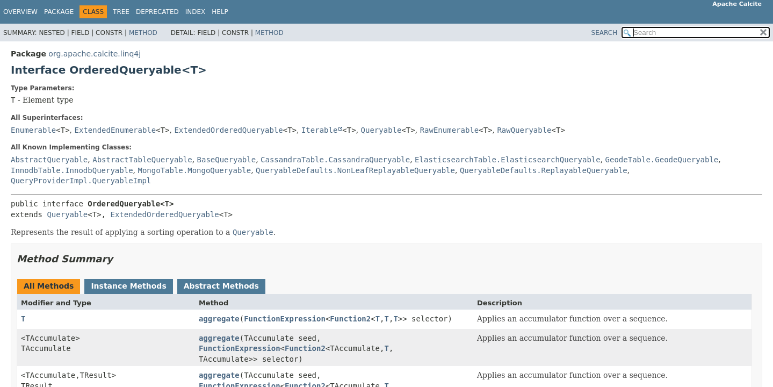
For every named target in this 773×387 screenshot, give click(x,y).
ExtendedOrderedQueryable (228, 130)
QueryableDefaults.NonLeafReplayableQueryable (355, 170)
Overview (20, 12)
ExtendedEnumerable (115, 130)
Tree (121, 12)
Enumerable (33, 130)
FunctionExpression (285, 318)
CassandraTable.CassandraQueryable (335, 159)
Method (143, 33)
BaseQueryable (226, 159)
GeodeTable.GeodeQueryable (662, 159)
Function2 (350, 318)
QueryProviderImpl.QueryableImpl (81, 180)
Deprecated (157, 12)
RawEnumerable (449, 130)
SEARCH (604, 33)
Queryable (381, 130)
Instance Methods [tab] (128, 286)
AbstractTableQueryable (142, 159)
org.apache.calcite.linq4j (94, 53)
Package (59, 12)
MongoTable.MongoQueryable (194, 170)
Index (195, 12)
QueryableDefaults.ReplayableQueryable (543, 170)
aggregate (219, 318)
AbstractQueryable (49, 159)
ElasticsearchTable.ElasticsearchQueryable (508, 159)
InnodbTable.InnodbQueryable (72, 170)
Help (220, 12)
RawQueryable (524, 130)
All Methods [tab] (49, 286)
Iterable (319, 130)
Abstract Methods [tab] (221, 286)
